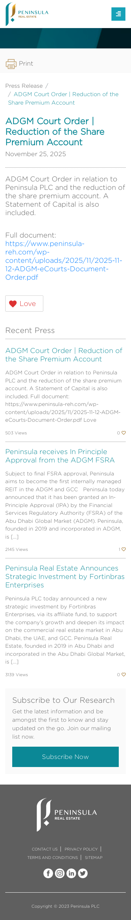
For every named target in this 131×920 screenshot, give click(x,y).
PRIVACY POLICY (81, 849)
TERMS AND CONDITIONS (52, 857)
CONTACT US (45, 849)
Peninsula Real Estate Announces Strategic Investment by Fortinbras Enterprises (65, 576)
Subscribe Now (65, 756)
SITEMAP (93, 857)
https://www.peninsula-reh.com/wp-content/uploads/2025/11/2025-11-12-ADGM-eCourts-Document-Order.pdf (63, 260)
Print (19, 63)
